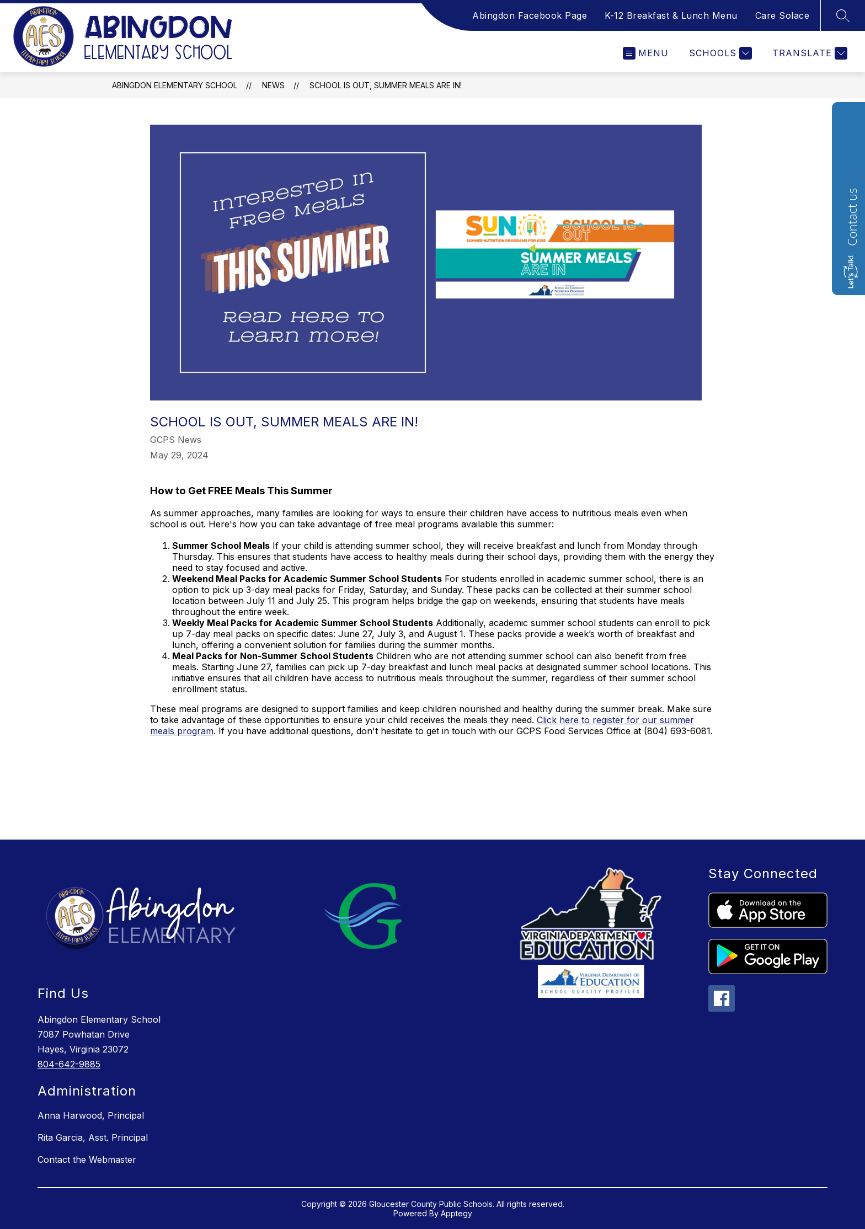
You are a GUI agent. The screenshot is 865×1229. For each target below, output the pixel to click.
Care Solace (782, 15)
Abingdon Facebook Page (529, 15)
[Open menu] (646, 53)
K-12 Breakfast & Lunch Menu (671, 15)
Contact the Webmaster (87, 1159)
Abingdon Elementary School (174, 85)
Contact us (852, 217)
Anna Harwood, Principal (91, 1115)
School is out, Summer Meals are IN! (385, 85)
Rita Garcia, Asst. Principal (93, 1137)
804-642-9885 (69, 1064)
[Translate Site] (808, 53)
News (273, 85)
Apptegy (456, 1213)
